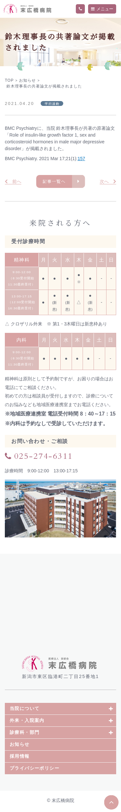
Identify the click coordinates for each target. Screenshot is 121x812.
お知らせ (20, 745)
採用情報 (20, 757)
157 (81, 158)
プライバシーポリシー (34, 769)
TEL (80, 9)
